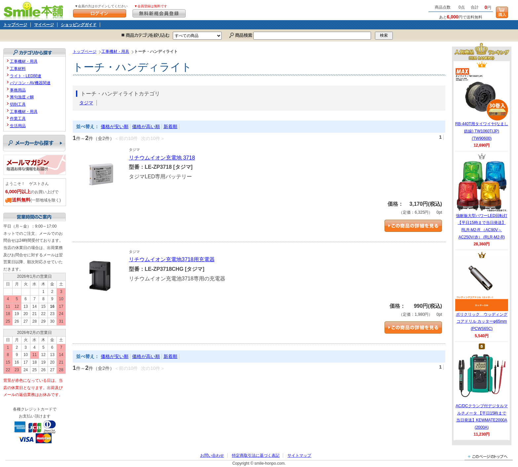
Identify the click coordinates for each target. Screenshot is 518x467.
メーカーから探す (34, 143)
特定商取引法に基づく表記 (255, 455)
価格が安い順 (115, 126)
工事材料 (18, 68)
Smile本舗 (34, 10)
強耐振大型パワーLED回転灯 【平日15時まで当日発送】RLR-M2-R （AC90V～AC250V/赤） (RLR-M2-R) (481, 199)
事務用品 (18, 90)
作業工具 (18, 118)
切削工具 (18, 104)
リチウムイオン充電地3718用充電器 (172, 259)
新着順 (170, 126)
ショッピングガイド (78, 24)
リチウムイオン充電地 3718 (162, 158)
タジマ (86, 102)
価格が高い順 (146, 126)
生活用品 (18, 126)
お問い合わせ (212, 455)
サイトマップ (299, 455)
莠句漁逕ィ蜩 (22, 97)
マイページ (44, 24)
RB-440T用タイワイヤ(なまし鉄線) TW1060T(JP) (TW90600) (481, 104)
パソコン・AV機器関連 (30, 83)
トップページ (15, 24)
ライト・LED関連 (25, 76)
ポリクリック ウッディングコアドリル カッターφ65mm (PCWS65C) (481, 294)
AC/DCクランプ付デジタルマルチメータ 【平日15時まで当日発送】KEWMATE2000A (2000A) (481, 390)
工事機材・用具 (115, 51)
